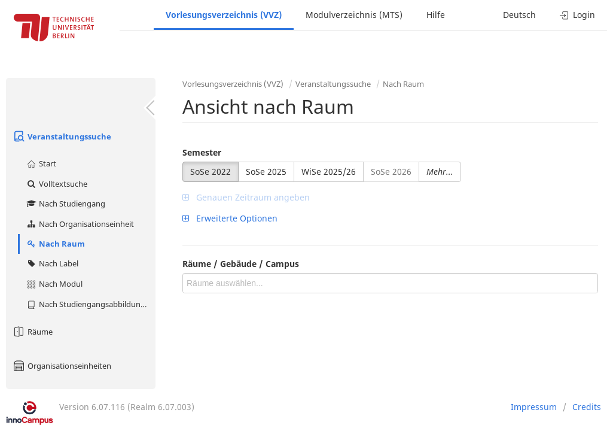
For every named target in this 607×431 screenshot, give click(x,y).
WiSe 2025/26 (328, 171)
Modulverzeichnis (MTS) (354, 14)
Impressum (534, 406)
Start (41, 163)
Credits (586, 406)
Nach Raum (55, 243)
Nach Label (52, 263)
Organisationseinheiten (61, 365)
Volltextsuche (56, 183)
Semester (201, 152)
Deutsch (519, 14)
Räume (32, 331)
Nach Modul (54, 283)
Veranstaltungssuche (61, 136)
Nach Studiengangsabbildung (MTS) (90, 304)
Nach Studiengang (65, 203)
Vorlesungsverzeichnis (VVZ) (224, 14)
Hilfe (435, 14)
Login (577, 14)
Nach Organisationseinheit (80, 223)
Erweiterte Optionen (229, 218)
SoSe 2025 (266, 171)
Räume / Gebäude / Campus (240, 263)
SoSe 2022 (210, 171)
